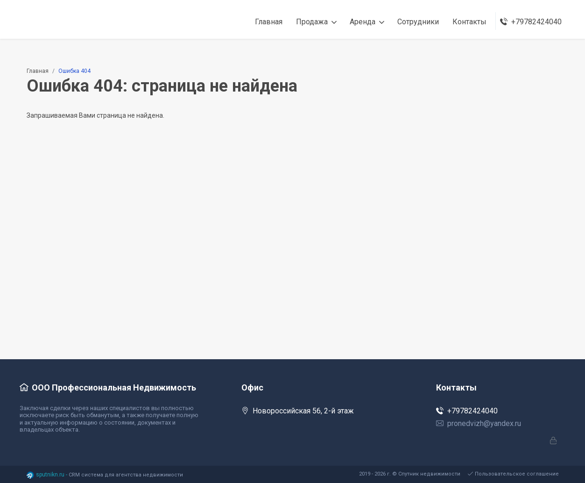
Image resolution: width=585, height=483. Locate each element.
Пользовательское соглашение (513, 474)
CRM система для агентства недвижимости (126, 475)
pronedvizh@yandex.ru (478, 423)
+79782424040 (467, 410)
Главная (38, 71)
